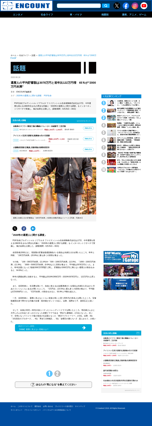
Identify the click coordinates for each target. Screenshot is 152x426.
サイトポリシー (16, 410)
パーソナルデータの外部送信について (57, 410)
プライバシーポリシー (32, 410)
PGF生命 (48, 96)
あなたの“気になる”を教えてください (53, 384)
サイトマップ (80, 406)
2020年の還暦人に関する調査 (29, 96)
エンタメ (18, 14)
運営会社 (37, 406)
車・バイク (76, 14)
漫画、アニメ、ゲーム (134, 14)
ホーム (13, 406)
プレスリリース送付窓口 (64, 406)
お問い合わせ (48, 406)
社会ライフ (47, 14)
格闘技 (105, 14)
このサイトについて (25, 406)
